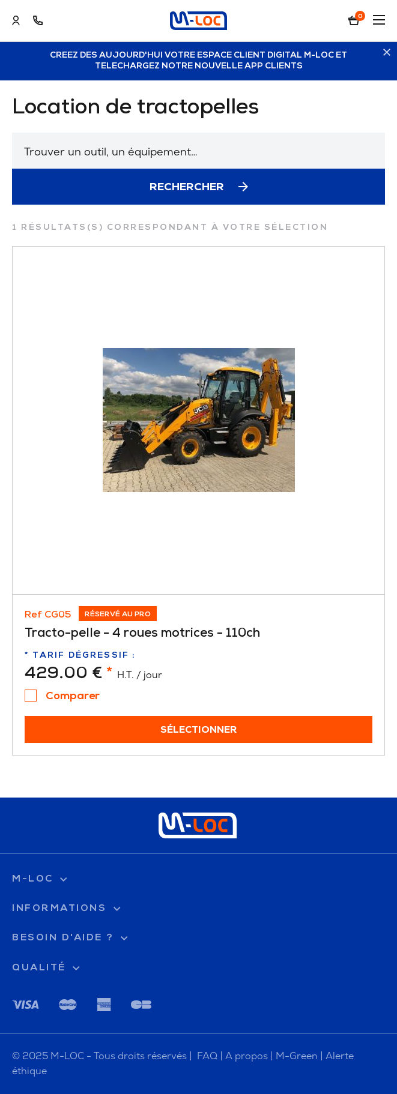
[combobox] (198, 151)
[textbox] (198, 151)
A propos (246, 1056)
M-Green (297, 1056)
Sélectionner (198, 730)
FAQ (207, 1056)
